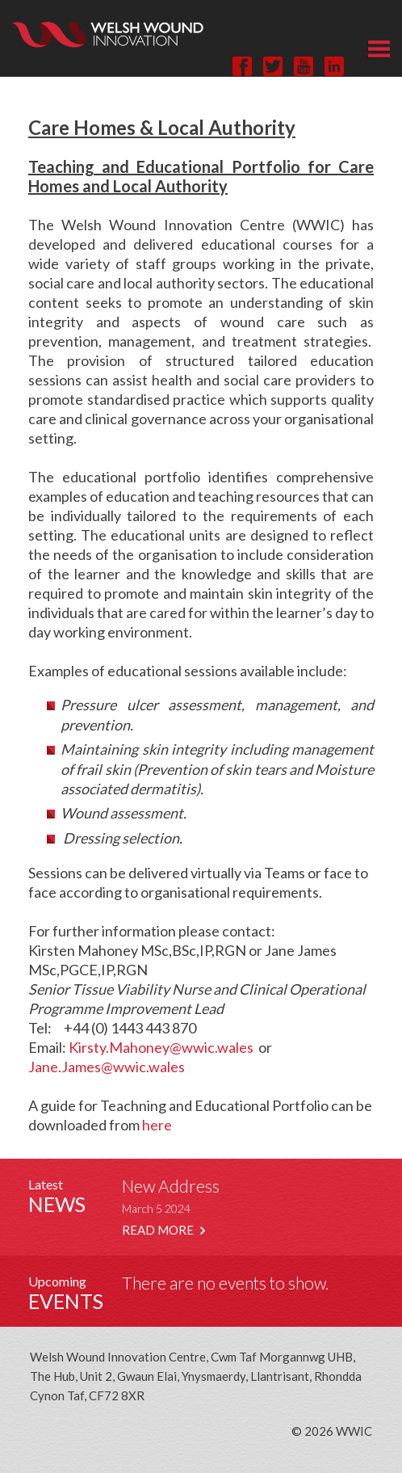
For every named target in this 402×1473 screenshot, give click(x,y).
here (157, 1125)
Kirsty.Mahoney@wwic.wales (161, 1047)
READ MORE (163, 1230)
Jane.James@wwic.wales (106, 1066)
